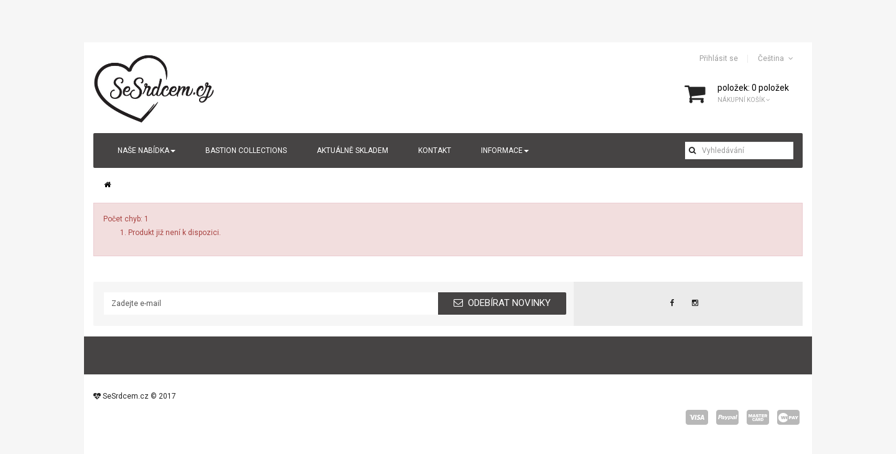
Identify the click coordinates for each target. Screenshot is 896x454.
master (758, 417)
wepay (788, 417)
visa (697, 417)
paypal (727, 417)
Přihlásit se (718, 58)
